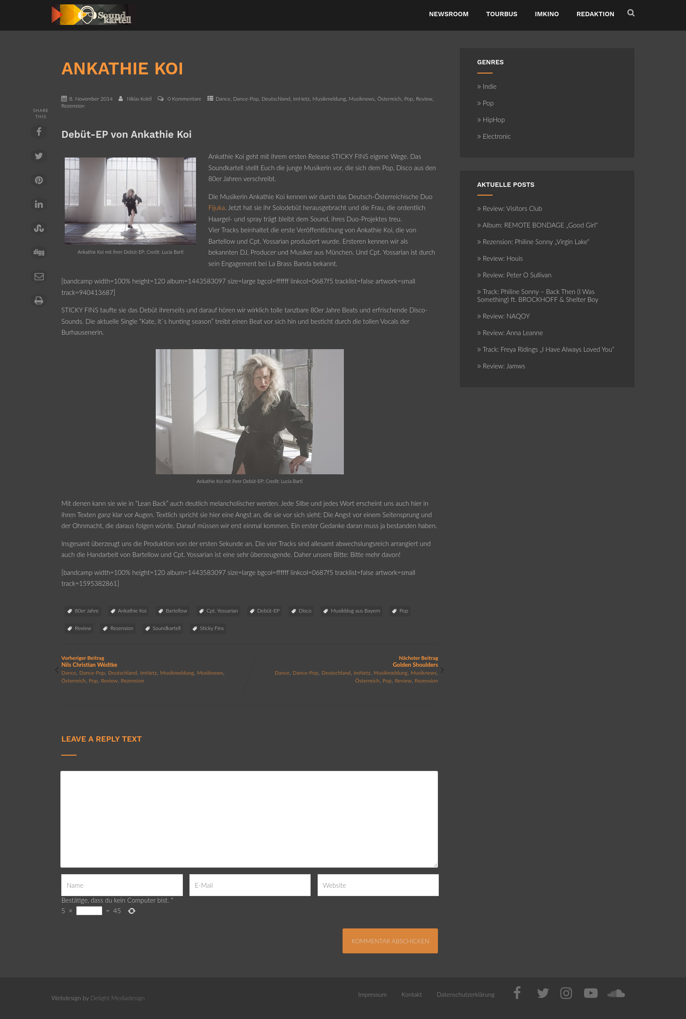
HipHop (491, 119)
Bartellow (176, 610)
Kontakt (412, 994)
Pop (408, 98)
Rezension (72, 105)
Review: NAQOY (503, 316)
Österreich (389, 98)
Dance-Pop (246, 98)
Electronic (494, 136)
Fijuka (216, 207)
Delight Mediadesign (118, 997)
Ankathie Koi (132, 610)
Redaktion (596, 14)
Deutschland (276, 98)
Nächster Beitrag (344, 661)
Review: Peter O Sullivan (514, 275)
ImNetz (301, 98)
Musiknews (361, 98)
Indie (487, 86)
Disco (305, 610)
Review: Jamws (501, 366)
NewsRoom (449, 14)
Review (424, 98)
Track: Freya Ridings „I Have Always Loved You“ (546, 349)
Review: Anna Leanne (510, 332)
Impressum (372, 994)
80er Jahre (86, 610)
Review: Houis (500, 258)
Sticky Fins (212, 628)
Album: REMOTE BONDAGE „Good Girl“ (537, 225)
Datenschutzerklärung (465, 994)
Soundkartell (167, 628)
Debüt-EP (268, 610)
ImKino (547, 14)
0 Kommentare (184, 98)
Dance (223, 98)
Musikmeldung (329, 98)
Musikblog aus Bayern (355, 610)
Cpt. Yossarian (222, 610)
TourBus (502, 14)
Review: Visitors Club (509, 208)
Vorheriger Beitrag (155, 661)
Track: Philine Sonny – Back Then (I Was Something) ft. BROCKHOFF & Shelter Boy (537, 295)
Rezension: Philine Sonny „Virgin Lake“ (533, 241)
